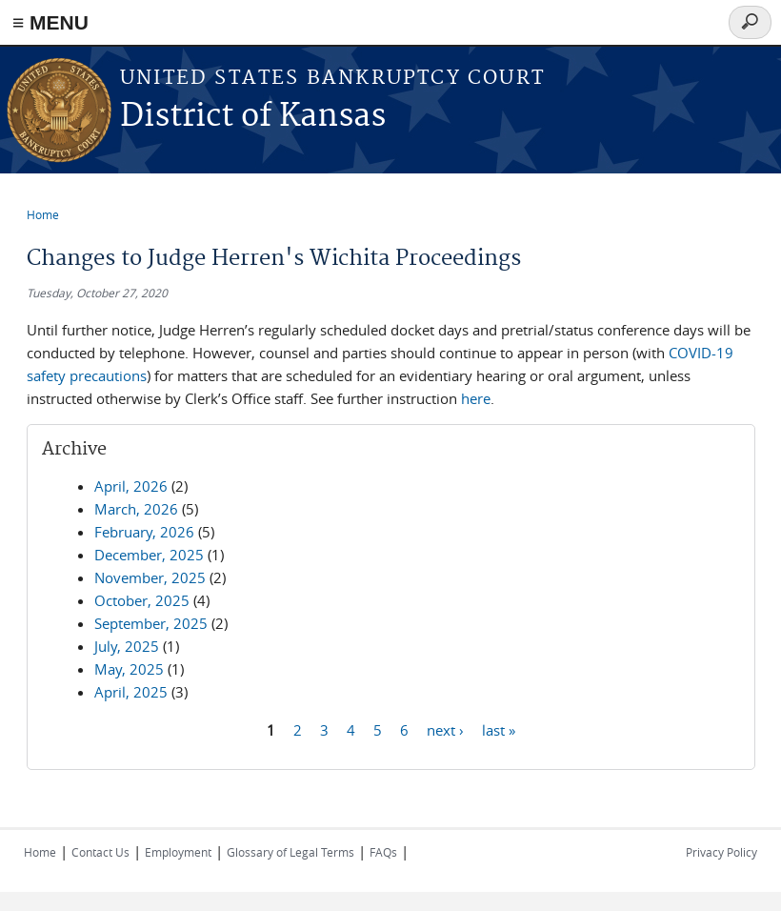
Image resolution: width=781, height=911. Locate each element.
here (476, 398)
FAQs (383, 852)
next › (445, 729)
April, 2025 (131, 691)
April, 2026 (131, 486)
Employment (178, 852)
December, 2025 (149, 554)
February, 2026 (144, 531)
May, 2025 (129, 668)
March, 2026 (136, 508)
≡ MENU (50, 22)
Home (43, 214)
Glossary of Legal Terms (290, 852)
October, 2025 (142, 600)
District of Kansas (253, 116)
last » (498, 729)
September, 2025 (151, 623)
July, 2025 (126, 646)
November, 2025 (150, 577)
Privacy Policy (721, 852)
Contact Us (100, 852)
